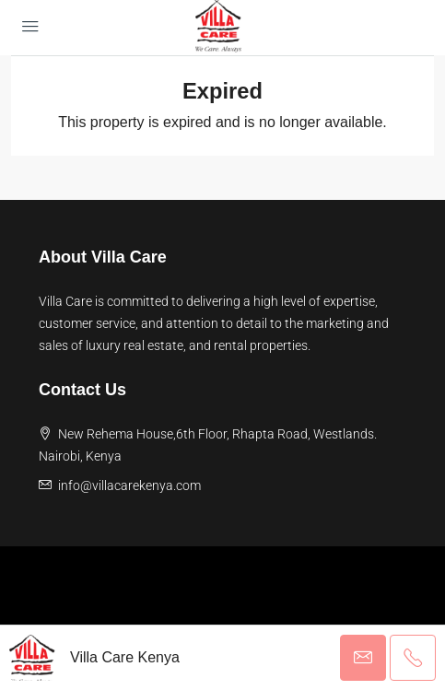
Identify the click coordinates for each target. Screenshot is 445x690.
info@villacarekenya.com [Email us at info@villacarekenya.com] (129, 485)
